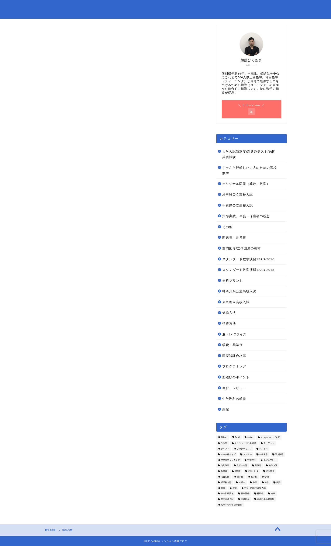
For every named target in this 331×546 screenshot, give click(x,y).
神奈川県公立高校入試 (239, 291)
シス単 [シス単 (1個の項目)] (224, 443)
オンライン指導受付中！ (193, 6)
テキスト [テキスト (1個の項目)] (225, 449)
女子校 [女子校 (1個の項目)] (254, 477)
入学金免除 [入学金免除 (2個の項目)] (242, 465)
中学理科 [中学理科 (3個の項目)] (251, 460)
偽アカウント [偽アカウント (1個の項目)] (269, 460)
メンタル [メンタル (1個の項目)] (247, 454)
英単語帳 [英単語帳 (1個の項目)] (245, 494)
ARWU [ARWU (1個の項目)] (224, 437)
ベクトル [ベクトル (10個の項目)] (263, 449)
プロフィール (156, 6)
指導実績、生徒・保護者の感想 (246, 216)
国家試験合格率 (234, 355)
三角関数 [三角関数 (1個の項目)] (279, 454)
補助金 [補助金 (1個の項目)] (260, 494)
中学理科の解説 (234, 398)
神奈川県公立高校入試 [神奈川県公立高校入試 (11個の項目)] (255, 488)
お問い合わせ (126, 6)
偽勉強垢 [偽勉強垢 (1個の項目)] (225, 465)
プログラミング (234, 366)
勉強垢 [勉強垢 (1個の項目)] (258, 465)
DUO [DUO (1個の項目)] (237, 437)
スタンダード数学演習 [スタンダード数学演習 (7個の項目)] (245, 443)
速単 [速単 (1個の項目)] (273, 494)
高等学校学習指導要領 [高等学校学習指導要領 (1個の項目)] (231, 505)
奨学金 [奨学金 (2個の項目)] (240, 477)
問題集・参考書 (233, 6)
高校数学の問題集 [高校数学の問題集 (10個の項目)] (265, 499)
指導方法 (229, 323)
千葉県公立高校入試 (237, 205)
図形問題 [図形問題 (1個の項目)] (270, 471)
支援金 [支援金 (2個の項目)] (242, 482)
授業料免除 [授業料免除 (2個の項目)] (226, 482)
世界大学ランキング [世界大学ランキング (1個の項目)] (230, 460)
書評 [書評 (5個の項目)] (278, 482)
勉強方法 (229, 313)
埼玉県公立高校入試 (237, 194)
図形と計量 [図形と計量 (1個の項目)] (253, 471)
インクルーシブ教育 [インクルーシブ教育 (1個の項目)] (270, 437)
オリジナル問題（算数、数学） (246, 184)
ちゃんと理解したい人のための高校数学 (249, 170)
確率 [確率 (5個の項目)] (234, 488)
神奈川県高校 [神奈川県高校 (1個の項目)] (227, 494)
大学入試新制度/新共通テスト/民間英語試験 (248, 154)
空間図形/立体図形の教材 (241, 248)
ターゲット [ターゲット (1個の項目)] (268, 443)
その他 (227, 227)
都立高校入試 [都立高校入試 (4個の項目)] (227, 499)
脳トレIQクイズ (234, 334)
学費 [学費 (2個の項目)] (267, 477)
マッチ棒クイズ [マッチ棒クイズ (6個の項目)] (228, 454)
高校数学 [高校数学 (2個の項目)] (245, 499)
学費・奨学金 (232, 345)
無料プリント (264, 6)
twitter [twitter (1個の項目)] (250, 437)
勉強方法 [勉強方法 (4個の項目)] (273, 465)
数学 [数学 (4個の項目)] (255, 482)
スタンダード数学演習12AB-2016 (248, 259)
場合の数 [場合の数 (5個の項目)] (225, 477)
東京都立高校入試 (235, 302)
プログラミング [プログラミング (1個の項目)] (244, 449)
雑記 (225, 409)
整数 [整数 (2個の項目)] (267, 482)
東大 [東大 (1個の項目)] (223, 488)
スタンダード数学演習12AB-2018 (248, 270)
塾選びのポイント (235, 377)
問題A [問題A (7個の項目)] (237, 471)
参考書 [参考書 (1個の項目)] (224, 471)
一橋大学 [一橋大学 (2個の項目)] (263, 454)
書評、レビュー (234, 388)
